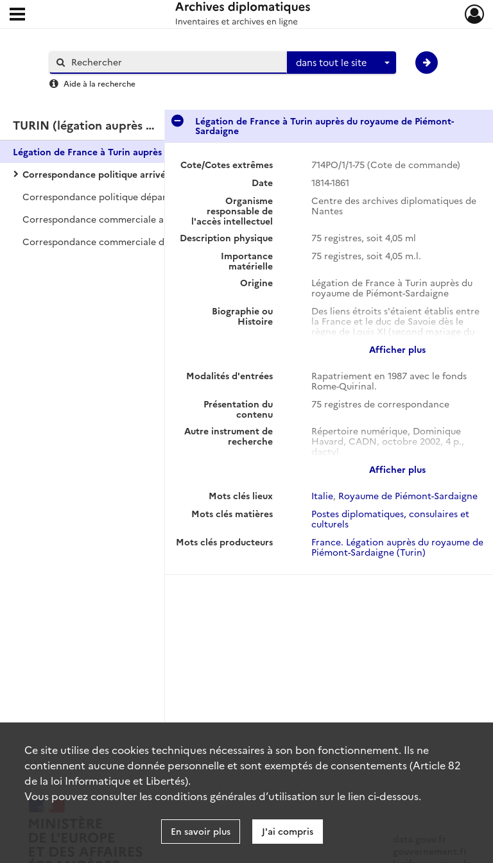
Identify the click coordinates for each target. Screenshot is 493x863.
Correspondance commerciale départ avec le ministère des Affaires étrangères (150, 241)
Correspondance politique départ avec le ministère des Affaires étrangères (150, 196)
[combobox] (341, 62)
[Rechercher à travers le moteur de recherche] (174, 62)
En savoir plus (200, 831)
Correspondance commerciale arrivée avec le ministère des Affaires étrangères (150, 218)
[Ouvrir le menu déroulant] (17, 15)
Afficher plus (397, 349)
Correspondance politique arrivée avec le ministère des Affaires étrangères (150, 173)
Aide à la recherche (99, 83)
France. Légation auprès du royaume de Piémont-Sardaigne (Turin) (397, 546)
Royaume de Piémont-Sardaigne (408, 495)
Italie (322, 495)
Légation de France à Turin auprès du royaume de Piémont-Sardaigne (141, 151)
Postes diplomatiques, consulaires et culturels (390, 518)
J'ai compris (287, 831)
